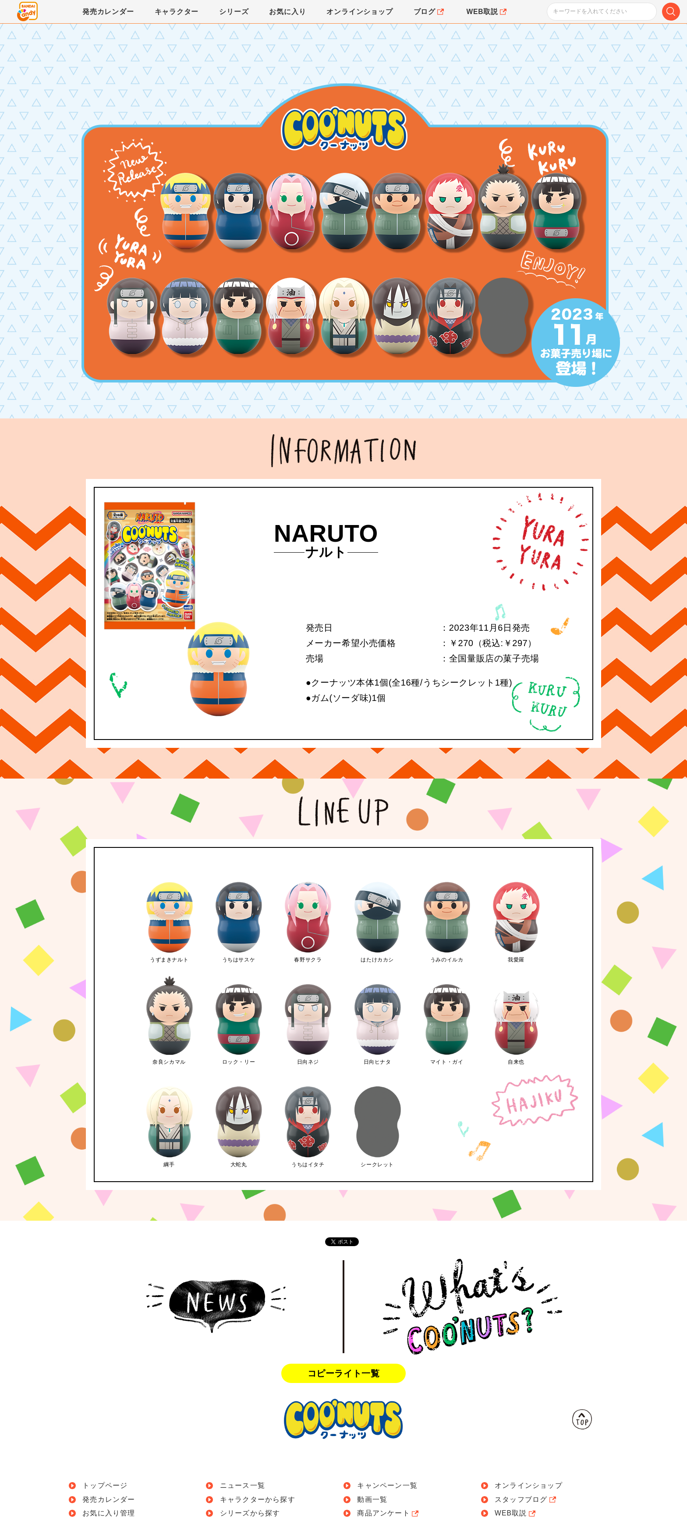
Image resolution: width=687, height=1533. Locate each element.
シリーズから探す (250, 1513)
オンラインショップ (529, 1485)
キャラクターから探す (257, 1499)
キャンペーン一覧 (387, 1485)
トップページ (104, 1485)
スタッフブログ (526, 1499)
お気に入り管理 (108, 1513)
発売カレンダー (108, 1499)
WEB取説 (516, 1513)
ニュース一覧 (242, 1485)
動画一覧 (372, 1499)
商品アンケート (388, 1513)
